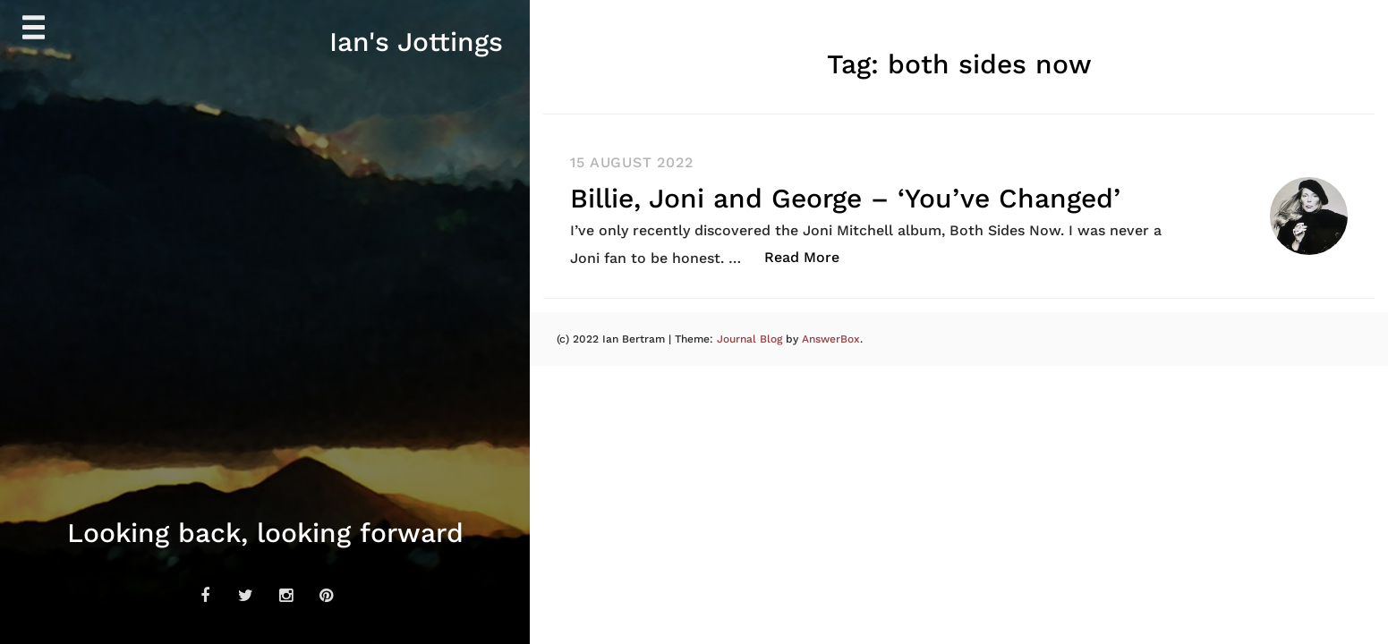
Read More (811, 256)
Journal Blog (751, 339)
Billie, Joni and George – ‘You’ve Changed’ (845, 198)
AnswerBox (831, 339)
